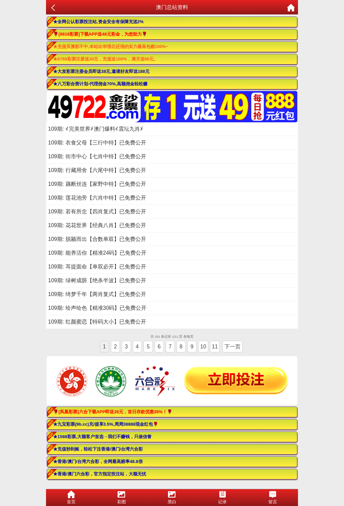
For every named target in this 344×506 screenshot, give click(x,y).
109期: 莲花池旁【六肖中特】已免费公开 (97, 198)
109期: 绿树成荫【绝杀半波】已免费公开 (97, 280)
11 (215, 346)
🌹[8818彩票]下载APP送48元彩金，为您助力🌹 (100, 34)
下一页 (232, 346)
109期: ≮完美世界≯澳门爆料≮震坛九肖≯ (95, 129)
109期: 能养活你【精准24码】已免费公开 (97, 253)
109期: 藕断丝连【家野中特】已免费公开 (97, 184)
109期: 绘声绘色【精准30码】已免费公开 (97, 308)
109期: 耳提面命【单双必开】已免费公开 (97, 266)
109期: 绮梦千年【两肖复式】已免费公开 (97, 294)
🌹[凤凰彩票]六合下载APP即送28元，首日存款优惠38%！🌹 (112, 411)
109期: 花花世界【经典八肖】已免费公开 (97, 225)
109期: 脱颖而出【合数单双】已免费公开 (97, 239)
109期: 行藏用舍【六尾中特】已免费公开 (97, 170)
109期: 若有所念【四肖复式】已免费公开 (97, 211)
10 (203, 346)
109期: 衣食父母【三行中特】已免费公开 (97, 142)
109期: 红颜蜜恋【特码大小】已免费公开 (97, 322)
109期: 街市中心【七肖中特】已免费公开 (97, 156)
